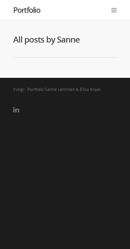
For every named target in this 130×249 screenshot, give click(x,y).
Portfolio (26, 9)
